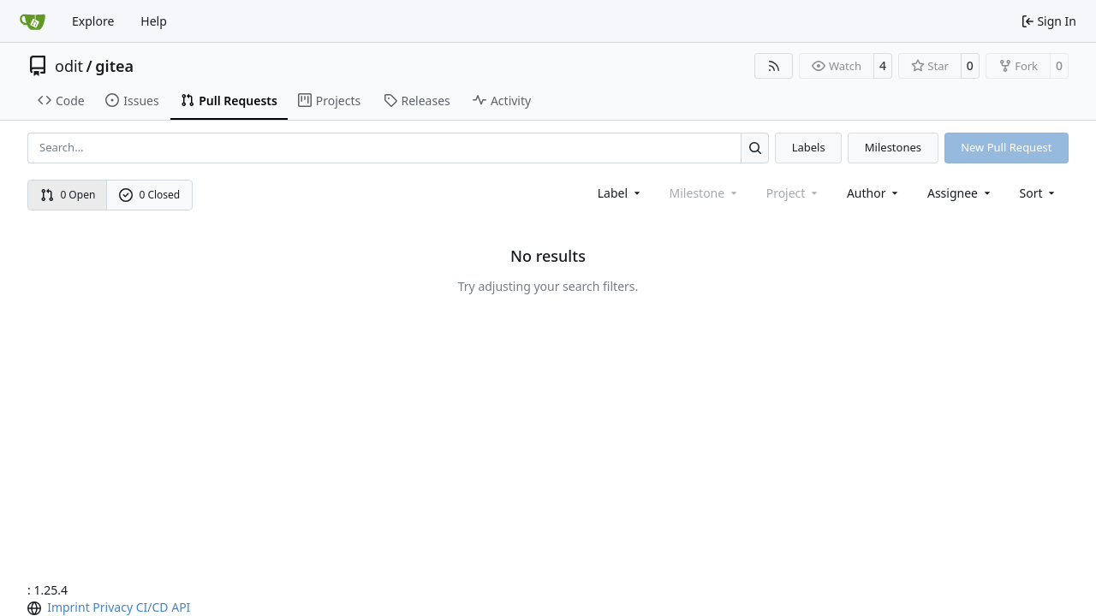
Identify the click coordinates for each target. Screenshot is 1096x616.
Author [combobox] (874, 193)
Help (153, 21)
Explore (93, 21)
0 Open (68, 194)
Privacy (112, 607)
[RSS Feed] (774, 66)
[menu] (1039, 192)
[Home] (33, 21)
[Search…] (755, 148)
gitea (114, 65)
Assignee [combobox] (960, 193)
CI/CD (152, 607)
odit (69, 65)
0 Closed (150, 194)
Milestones (893, 147)
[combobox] (620, 192)
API (180, 607)
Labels (808, 147)
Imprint (68, 607)
